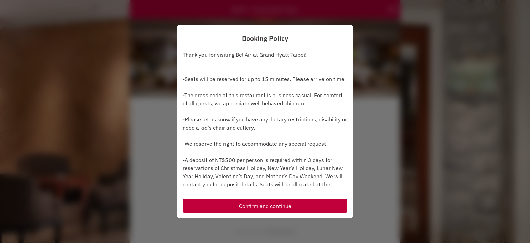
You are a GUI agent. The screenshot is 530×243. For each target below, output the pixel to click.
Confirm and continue (265, 205)
